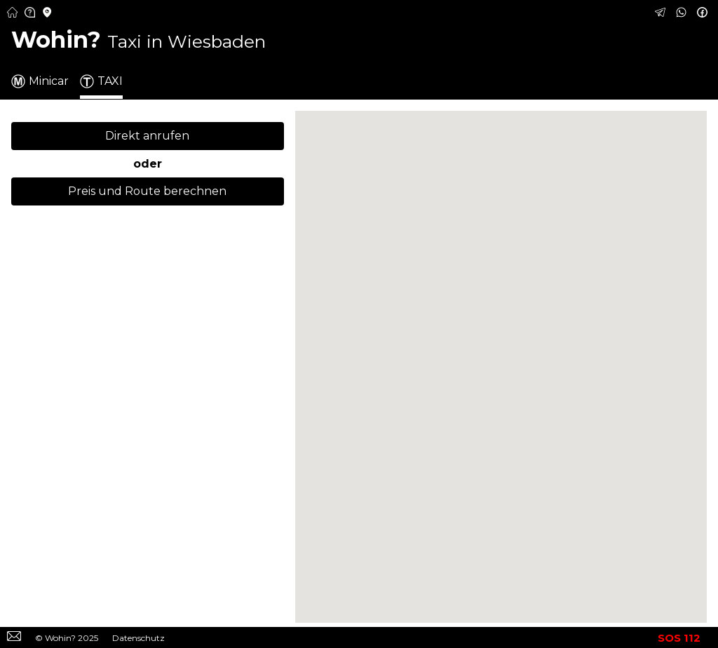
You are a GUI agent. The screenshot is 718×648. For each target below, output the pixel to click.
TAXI (101, 81)
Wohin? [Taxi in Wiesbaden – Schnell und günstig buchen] (138, 39)
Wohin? (60, 638)
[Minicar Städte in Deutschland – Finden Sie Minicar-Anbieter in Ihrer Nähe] (47, 13)
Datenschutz (138, 638)
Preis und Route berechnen (147, 191)
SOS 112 (679, 637)
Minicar (40, 81)
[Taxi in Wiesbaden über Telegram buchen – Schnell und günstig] (662, 13)
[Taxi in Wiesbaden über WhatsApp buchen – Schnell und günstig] (683, 13)
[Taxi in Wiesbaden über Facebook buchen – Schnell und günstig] (704, 13)
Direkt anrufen (147, 135)
